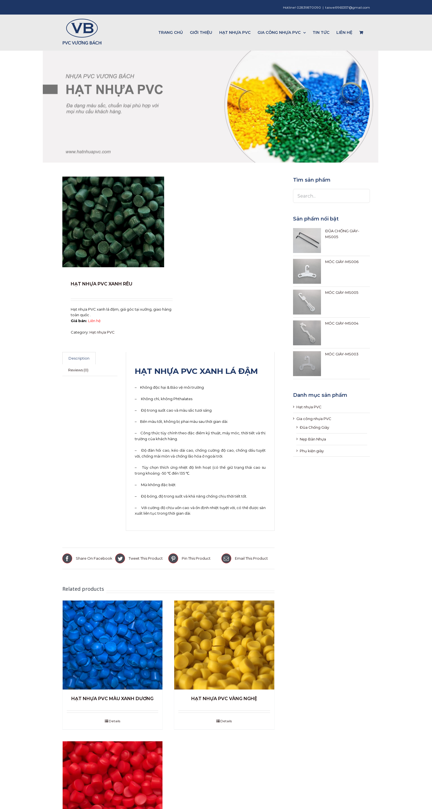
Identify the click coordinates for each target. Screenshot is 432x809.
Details (114, 721)
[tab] (79, 358)
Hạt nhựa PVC (102, 332)
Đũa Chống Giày (314, 427)
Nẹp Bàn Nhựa (313, 439)
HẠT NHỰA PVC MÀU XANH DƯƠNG (112, 698)
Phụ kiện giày (312, 451)
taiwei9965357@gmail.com (347, 7)
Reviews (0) (78, 370)
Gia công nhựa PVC (313, 418)
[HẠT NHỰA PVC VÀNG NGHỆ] (224, 645)
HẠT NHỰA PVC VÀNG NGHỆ (224, 698)
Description (79, 358)
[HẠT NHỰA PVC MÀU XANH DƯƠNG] (113, 645)
